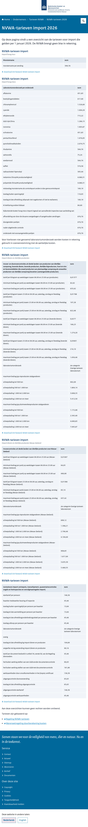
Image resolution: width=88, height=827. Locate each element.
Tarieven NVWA (36, 19)
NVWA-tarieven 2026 (57, 19)
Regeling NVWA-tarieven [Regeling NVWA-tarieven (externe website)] (16, 719)
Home (6, 19)
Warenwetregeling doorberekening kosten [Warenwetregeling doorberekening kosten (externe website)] (25, 723)
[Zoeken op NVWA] (83, 21)
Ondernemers (19, 19)
